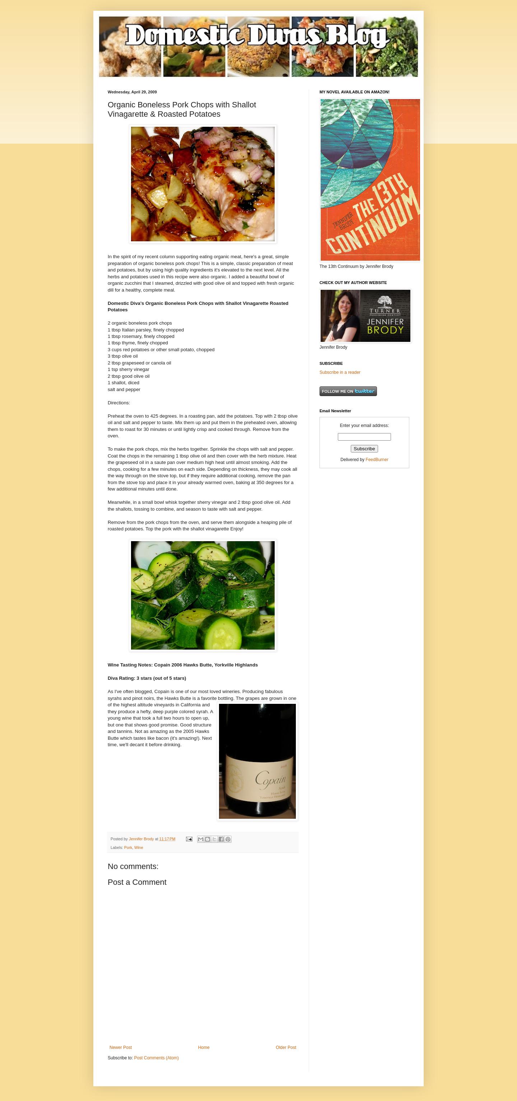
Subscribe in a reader (340, 372)
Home (204, 1047)
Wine (138, 847)
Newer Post (121, 1047)
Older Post (286, 1047)
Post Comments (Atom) (156, 1057)
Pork (128, 847)
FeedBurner (376, 459)
